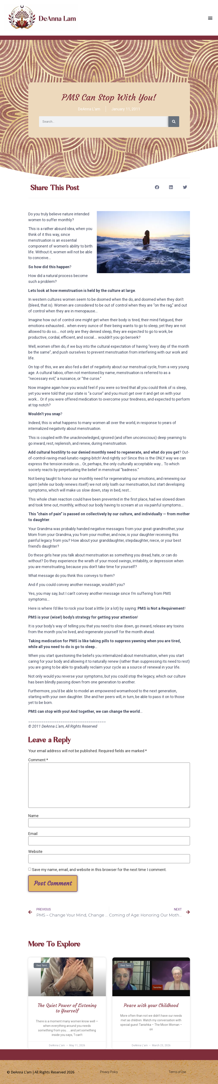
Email (33, 834)
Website (35, 852)
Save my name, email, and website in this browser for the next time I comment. (99, 870)
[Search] (173, 121)
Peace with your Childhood (151, 1005)
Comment (38, 760)
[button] (210, 17)
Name (33, 816)
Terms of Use (177, 1072)
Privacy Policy (109, 1072)
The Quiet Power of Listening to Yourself (67, 1008)
